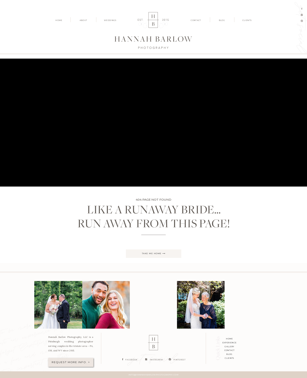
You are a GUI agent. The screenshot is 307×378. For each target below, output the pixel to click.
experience (229, 343)
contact (229, 350)
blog (229, 354)
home (229, 339)
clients (229, 358)
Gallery (229, 346)
